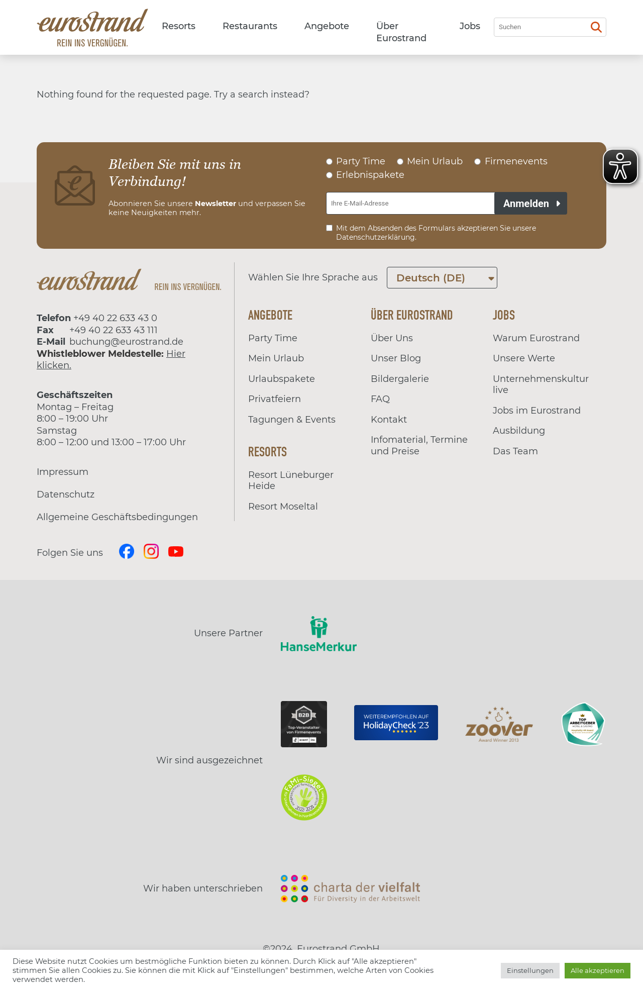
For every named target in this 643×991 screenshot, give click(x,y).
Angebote (326, 26)
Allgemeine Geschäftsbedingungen (117, 517)
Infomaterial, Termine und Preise (419, 445)
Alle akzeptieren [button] (597, 970)
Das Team (515, 451)
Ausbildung (519, 430)
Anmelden (526, 203)
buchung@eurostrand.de (126, 341)
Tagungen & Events (292, 419)
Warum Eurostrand (536, 338)
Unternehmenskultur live (541, 384)
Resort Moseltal (283, 506)
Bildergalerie (400, 378)
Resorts (178, 26)
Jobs (470, 26)
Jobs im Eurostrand (537, 410)
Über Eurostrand (401, 32)
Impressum (62, 471)
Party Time (272, 338)
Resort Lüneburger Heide (291, 480)
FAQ (380, 399)
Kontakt (389, 419)
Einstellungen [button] (530, 970)
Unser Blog (396, 358)
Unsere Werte (524, 358)
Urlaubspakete (281, 378)
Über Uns (392, 338)
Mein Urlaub (276, 358)
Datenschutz (65, 494)
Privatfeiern (274, 399)
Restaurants (250, 26)
